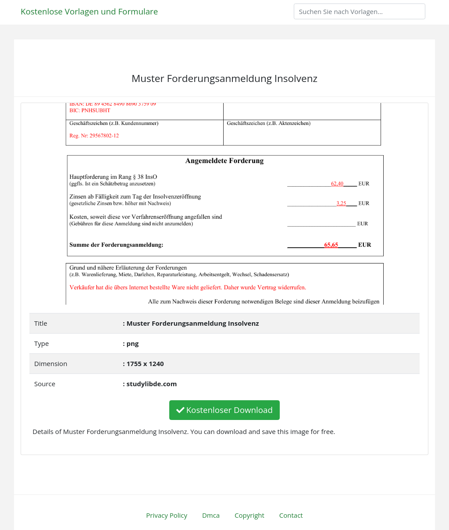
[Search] (359, 11)
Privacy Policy (166, 515)
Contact (291, 515)
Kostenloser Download (224, 409)
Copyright (249, 515)
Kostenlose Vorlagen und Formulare (89, 11)
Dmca (211, 515)
